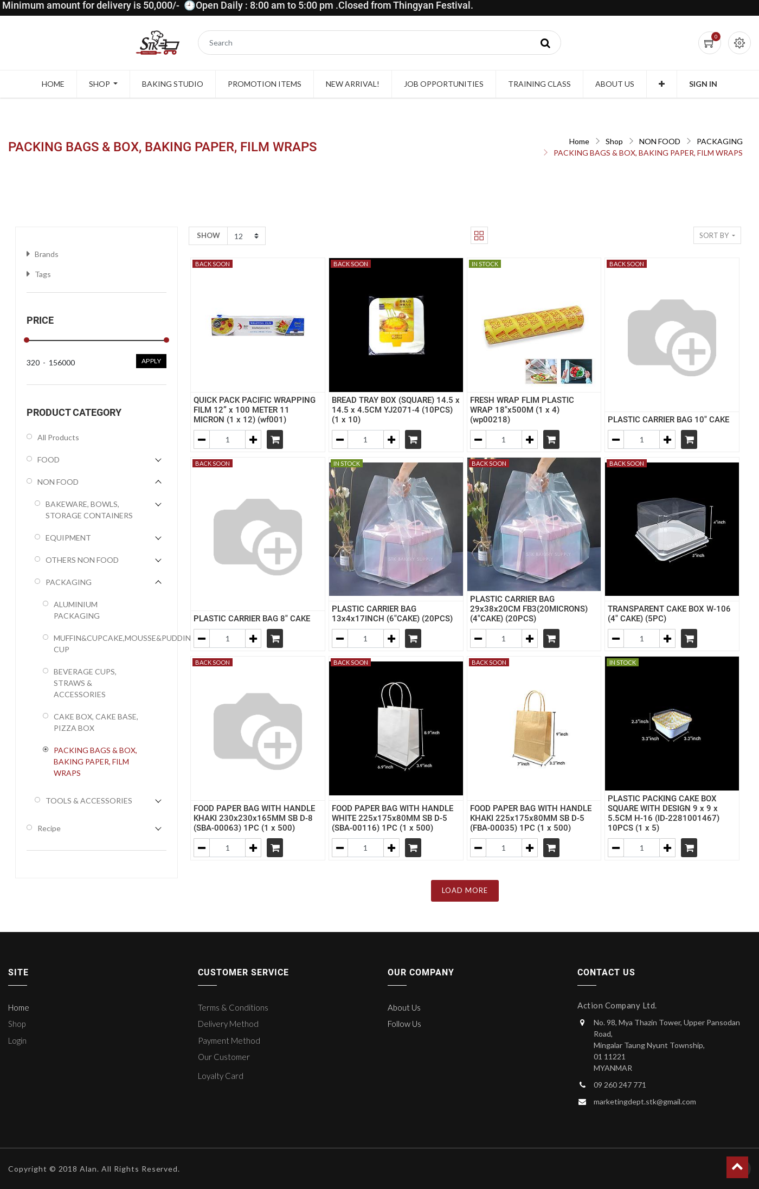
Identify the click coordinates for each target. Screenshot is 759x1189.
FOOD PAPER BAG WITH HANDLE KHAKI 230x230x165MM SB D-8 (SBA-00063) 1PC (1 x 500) (254, 818)
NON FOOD (659, 141)
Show (208, 235)
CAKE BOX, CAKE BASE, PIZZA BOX (96, 722)
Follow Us (404, 1024)
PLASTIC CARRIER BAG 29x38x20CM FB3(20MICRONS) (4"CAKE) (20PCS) (529, 609)
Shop (614, 141)
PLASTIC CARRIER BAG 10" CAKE (668, 420)
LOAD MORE (465, 890)
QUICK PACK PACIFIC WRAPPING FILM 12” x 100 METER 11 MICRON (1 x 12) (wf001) (255, 410)
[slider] (26, 340)
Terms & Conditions (233, 1007)
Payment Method (229, 1040)
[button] (662, 84)
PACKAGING (720, 141)
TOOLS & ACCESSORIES (89, 800)
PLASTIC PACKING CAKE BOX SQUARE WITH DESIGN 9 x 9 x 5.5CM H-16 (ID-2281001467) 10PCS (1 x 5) (663, 813)
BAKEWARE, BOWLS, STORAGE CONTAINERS (89, 509)
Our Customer (224, 1057)
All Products (58, 437)
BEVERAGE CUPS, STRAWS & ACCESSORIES (85, 683)
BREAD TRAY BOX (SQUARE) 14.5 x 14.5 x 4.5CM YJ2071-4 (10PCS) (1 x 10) (396, 410)
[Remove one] (202, 439)
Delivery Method (228, 1024)
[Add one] (253, 439)
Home (579, 141)
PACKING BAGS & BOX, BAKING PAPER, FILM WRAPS (648, 152)
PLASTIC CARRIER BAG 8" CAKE (252, 619)
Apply (151, 361)
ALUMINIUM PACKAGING (77, 610)
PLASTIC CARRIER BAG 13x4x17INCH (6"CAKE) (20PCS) (392, 614)
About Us (404, 1007)
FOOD (48, 459)
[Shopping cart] (275, 439)
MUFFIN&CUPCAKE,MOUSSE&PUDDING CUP (97, 643)
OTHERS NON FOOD (82, 559)
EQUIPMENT (68, 537)
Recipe (49, 828)
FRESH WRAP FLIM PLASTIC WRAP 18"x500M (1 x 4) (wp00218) (522, 410)
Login (17, 1040)
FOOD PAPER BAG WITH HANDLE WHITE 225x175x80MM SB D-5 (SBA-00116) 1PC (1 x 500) (392, 818)
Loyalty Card (220, 1076)
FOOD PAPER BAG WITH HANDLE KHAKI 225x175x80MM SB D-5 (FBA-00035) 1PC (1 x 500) (530, 818)
